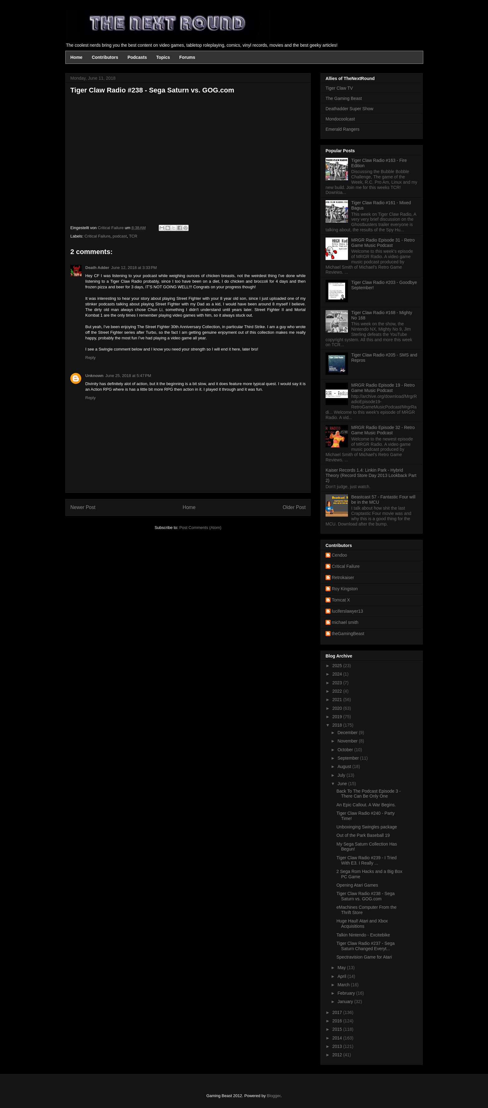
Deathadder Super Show (349, 108)
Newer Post (83, 507)
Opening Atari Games (357, 885)
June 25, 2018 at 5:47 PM (128, 375)
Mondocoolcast (340, 118)
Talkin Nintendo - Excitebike (363, 934)
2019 (337, 716)
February (346, 993)
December (348, 732)
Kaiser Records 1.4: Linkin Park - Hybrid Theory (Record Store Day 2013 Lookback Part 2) (371, 475)
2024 (337, 674)
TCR (133, 236)
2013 (337, 1046)
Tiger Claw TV (339, 88)
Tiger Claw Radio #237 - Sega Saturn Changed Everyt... (365, 946)
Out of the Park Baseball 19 (363, 835)
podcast (120, 236)
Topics (163, 57)
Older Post (294, 507)
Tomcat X (341, 599)
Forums (187, 57)
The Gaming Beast (344, 98)
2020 (337, 708)
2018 (337, 725)
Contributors (105, 57)
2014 (337, 1037)
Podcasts (137, 57)
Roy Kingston (345, 588)
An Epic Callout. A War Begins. (366, 804)
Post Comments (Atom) (200, 527)
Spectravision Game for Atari (364, 957)
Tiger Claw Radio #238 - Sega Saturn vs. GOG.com (365, 896)
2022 (337, 691)
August (344, 766)
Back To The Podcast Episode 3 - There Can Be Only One (368, 794)
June (342, 783)
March (344, 984)
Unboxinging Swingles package (366, 826)
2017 (337, 1012)
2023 (337, 682)
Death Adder (97, 267)
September (348, 758)
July (341, 775)
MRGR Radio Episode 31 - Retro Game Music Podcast (383, 243)
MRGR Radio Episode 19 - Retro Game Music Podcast (383, 388)
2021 (337, 699)
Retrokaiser (343, 577)
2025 (337, 665)
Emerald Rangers (342, 129)
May (342, 967)
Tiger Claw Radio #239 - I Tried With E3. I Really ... (366, 860)
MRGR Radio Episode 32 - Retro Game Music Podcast (383, 430)
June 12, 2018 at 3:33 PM (134, 267)
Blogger (273, 1095)
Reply (90, 357)
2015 (337, 1029)
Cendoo (339, 555)
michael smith (345, 622)
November (348, 740)
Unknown (94, 375)
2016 (337, 1020)
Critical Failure (97, 236)
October (345, 749)
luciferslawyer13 (347, 611)
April (342, 976)
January (345, 1001)
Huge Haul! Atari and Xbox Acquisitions (362, 923)
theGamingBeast (348, 633)
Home (76, 57)
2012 (337, 1054)
